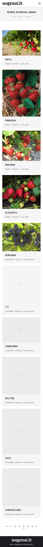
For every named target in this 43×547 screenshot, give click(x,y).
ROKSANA (10, 255)
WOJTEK (9, 398)
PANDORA (10, 120)
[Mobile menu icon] (39, 3)
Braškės (8, 64)
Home (13, 16)
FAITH (8, 59)
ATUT (8, 458)
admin (32, 12)
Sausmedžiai (9, 259)
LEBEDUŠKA (11, 346)
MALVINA (10, 164)
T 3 (6, 307)
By (15, 64)
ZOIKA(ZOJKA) (13, 510)
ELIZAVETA (11, 212)
